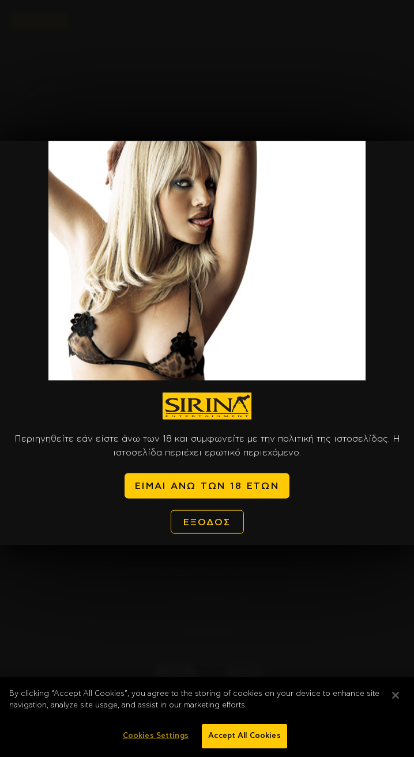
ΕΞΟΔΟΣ (207, 521)
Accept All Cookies (244, 740)
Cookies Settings (156, 740)
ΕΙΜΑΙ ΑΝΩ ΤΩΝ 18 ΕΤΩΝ (207, 486)
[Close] (395, 700)
